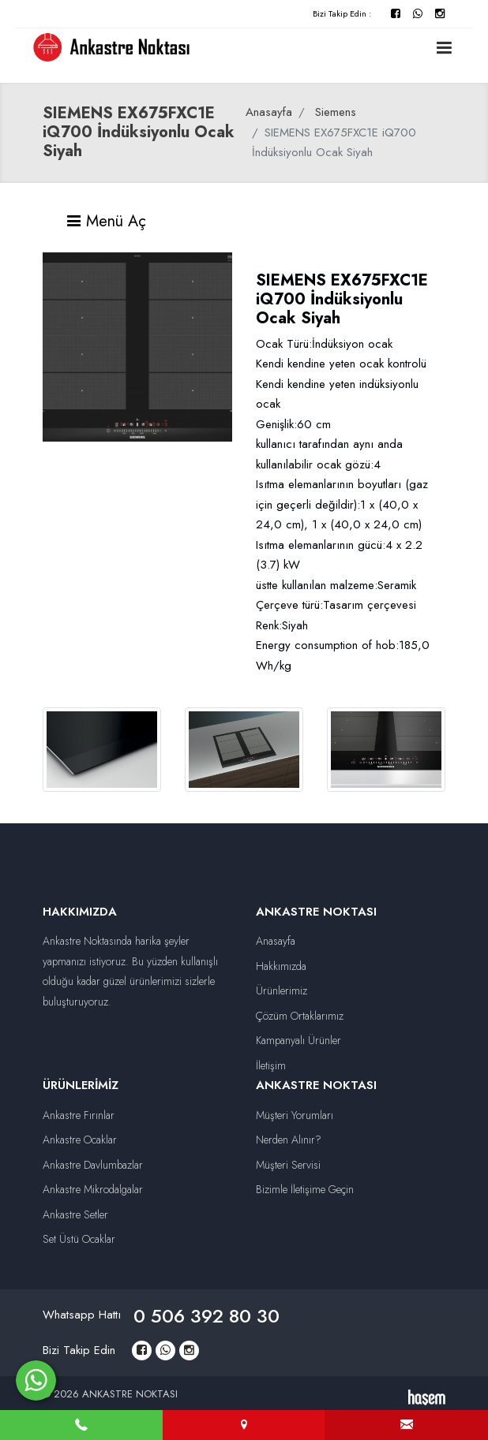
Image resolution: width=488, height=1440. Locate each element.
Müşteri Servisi (288, 1165)
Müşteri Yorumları (294, 1115)
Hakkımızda (281, 966)
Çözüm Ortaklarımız (299, 1016)
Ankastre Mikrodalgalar (93, 1189)
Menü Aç (106, 221)
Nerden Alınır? (288, 1139)
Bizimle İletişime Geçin (305, 1189)
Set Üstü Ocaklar (79, 1239)
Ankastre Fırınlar (78, 1115)
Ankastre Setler (75, 1214)
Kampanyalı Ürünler (298, 1040)
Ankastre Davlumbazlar (93, 1165)
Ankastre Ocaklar (80, 1139)
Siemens (335, 112)
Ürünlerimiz (281, 990)
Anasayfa (269, 112)
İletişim (271, 1065)
